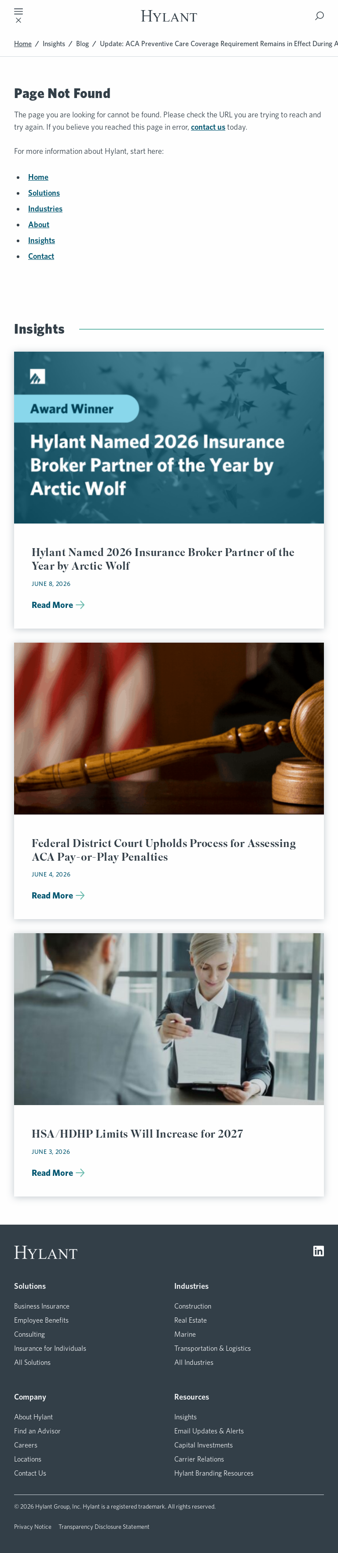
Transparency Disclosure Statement (104, 1526)
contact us (208, 126)
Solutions (44, 192)
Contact (41, 256)
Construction (192, 1306)
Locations (27, 1459)
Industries (45, 208)
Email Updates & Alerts (209, 1431)
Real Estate (190, 1320)
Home (23, 44)
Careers (25, 1445)
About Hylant (33, 1417)
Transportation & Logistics (212, 1348)
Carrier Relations (199, 1459)
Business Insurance (42, 1306)
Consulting (29, 1334)
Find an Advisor (37, 1431)
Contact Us (30, 1473)
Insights (54, 44)
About (38, 224)
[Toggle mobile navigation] (18, 16)
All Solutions (32, 1362)
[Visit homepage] (169, 16)
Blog (82, 44)
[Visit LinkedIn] (318, 1252)
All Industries (193, 1362)
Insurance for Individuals (50, 1348)
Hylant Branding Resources (214, 1473)
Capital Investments (203, 1445)
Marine (185, 1334)
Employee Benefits (41, 1320)
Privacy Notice (32, 1526)
